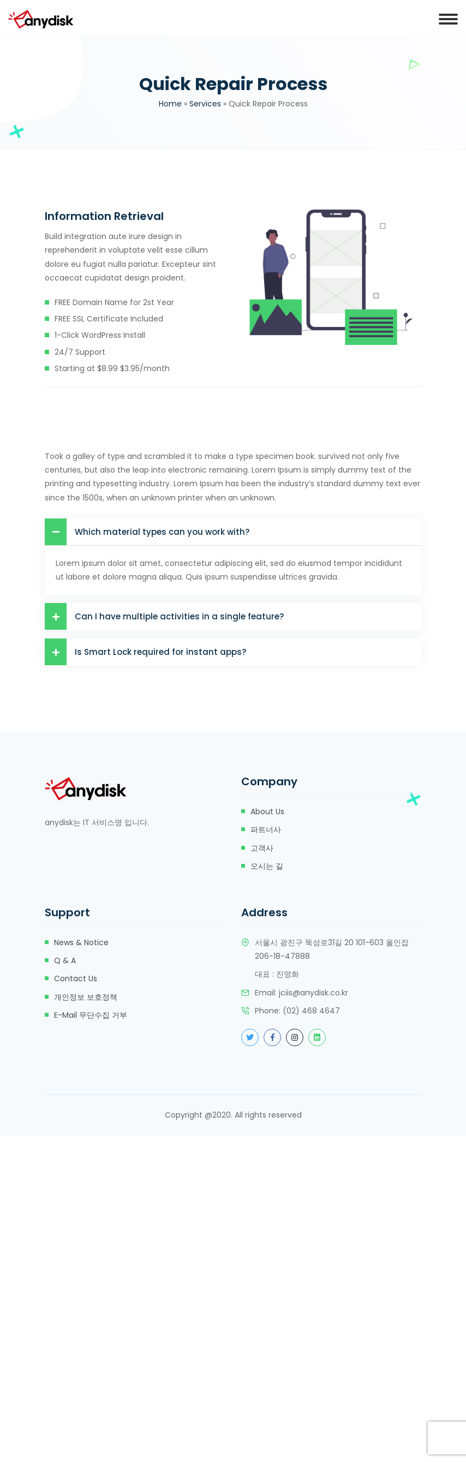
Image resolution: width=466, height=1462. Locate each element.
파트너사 (265, 829)
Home (170, 103)
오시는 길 (266, 866)
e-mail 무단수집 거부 (90, 1015)
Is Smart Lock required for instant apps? (145, 651)
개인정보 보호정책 (85, 997)
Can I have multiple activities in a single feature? (164, 616)
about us (267, 811)
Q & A (65, 960)
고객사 (261, 848)
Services (205, 103)
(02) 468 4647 (311, 1010)
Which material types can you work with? (147, 531)
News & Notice (81, 942)
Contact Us (75, 978)
